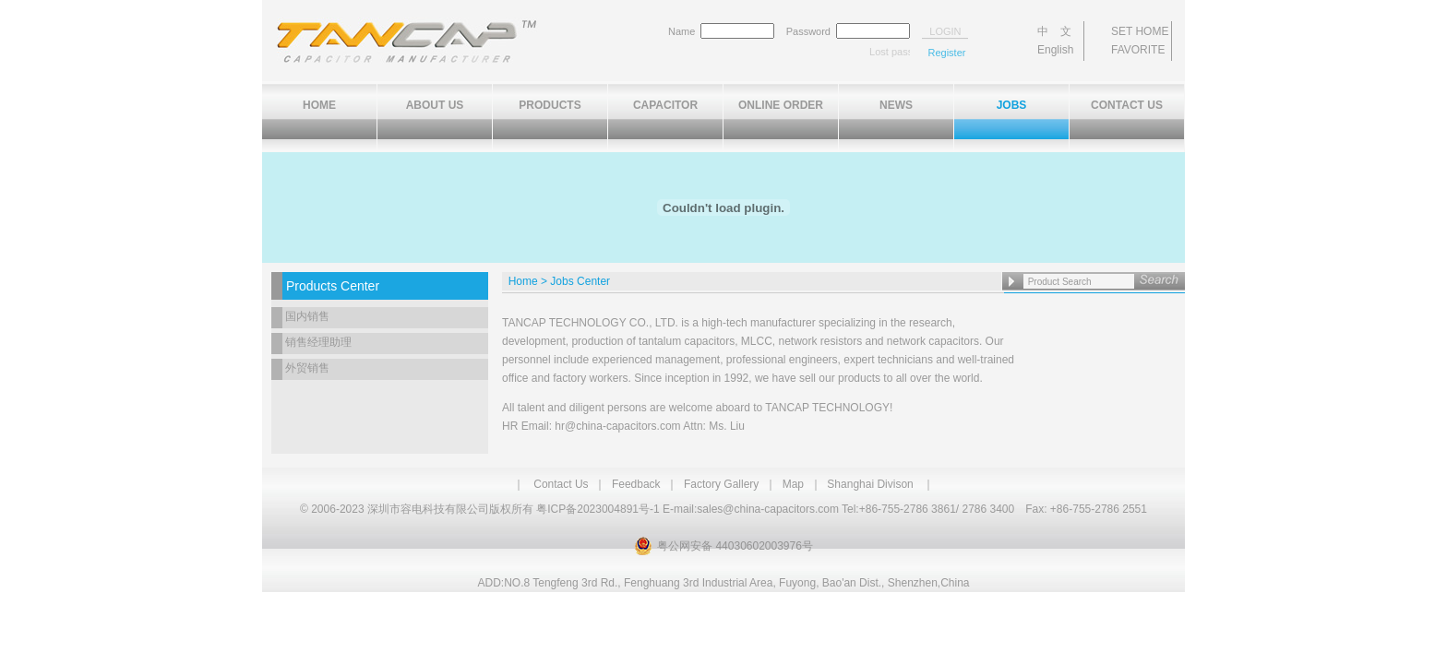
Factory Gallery (721, 484)
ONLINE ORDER (780, 105)
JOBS (1012, 105)
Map (793, 484)
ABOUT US (435, 105)
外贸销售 (307, 368)
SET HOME (1139, 31)
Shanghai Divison (870, 484)
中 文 (1054, 31)
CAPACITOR (665, 105)
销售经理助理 (318, 342)
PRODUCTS (549, 105)
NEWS (896, 105)
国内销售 (307, 316)
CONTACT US (1127, 105)
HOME (319, 105)
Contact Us (560, 484)
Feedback (636, 484)
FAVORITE (1138, 49)
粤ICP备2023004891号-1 (597, 509)
